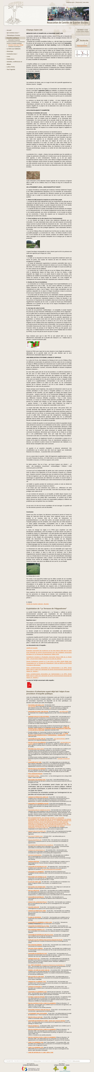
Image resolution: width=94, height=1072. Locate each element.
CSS (59, 1060)
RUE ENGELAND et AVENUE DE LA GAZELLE (40, 845)
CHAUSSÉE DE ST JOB (34, 762)
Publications (10, 59)
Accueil (9, 30)
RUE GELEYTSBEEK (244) (35, 836)
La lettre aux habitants (14, 48)
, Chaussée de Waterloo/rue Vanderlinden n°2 (46, 965)
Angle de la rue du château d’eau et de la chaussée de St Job (45, 939)
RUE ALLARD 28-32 (33, 890)
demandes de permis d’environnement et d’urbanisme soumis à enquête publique (16, 41)
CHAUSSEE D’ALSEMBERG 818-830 (38, 803)
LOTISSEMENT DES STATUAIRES (37, 1013)
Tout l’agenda (11, 69)
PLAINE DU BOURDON (34, 917)
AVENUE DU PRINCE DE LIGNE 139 (38, 797)
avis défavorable (64, 711)
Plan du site (79, 2)
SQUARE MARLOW (33, 907)
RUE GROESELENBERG (35, 944)
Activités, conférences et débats (14, 63)
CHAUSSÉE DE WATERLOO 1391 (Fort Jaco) (40, 934)
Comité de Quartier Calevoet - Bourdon (37, 604)
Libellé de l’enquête (32, 648)
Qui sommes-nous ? (13, 33)
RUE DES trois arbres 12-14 (36, 748)
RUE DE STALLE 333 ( (36, 768)
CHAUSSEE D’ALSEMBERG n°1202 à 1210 (40, 922)
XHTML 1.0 (64, 1060)
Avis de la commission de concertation (51, 869)
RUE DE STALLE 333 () (37, 742)
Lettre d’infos (11, 67)
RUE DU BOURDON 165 (34, 840)
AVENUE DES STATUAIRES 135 (37, 831)
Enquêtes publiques (13, 38)
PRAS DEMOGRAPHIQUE (35, 773)
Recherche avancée (82, 45)
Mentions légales (37, 1060)
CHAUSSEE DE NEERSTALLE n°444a (38, 926)
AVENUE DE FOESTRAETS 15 (36, 850)
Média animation (76, 1060)
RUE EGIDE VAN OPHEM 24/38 (36, 779)
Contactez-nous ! (70, 2)
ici (50, 708)
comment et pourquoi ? (14, 46)
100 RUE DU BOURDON (34, 855)
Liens (8, 56)
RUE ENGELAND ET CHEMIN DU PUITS (39, 810)
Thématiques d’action (13, 35)
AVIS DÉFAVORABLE (59, 738)
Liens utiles (86, 2)
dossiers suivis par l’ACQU (15, 45)
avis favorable (31, 706)
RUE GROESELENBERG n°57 (36, 929)
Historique (10, 51)
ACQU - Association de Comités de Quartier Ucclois (68, 22)
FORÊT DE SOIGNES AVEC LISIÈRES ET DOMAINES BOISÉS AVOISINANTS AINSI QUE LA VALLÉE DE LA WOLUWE (49, 729)
